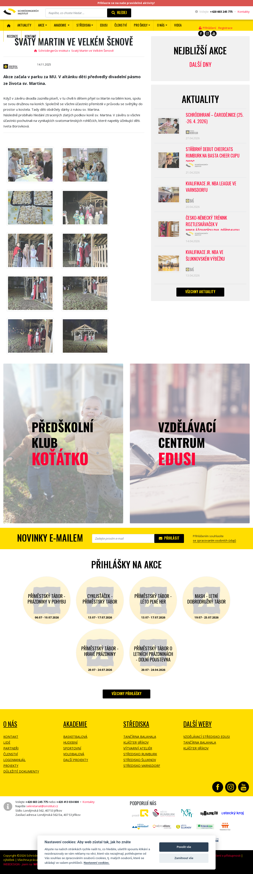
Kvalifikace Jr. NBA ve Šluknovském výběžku (206, 263)
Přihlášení (207, 28)
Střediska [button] (83, 25)
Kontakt (30, 36)
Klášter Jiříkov (136, 742)
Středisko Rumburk (140, 754)
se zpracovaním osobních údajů (214, 540)
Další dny (200, 64)
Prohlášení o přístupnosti (224, 856)
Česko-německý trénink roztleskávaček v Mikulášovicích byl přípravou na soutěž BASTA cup (214, 228)
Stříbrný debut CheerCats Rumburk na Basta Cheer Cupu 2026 (214, 156)
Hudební (70, 742)
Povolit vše (184, 847)
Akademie (75, 724)
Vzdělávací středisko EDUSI (206, 737)
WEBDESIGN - (21, 864)
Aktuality (24, 25)
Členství (10, 754)
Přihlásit (169, 538)
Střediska (136, 724)
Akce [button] (41, 25)
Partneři (10, 748)
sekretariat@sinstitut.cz (42, 806)
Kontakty (244, 12)
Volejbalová (73, 754)
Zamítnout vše (183, 858)
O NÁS (10, 724)
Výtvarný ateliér (137, 748)
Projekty (10, 765)
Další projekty (75, 760)
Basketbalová (75, 737)
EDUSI (104, 25)
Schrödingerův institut (51, 51)
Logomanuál (14, 760)
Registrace (225, 28)
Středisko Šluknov (139, 760)
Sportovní (72, 748)
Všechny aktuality (200, 300)
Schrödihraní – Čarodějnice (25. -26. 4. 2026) (212, 119)
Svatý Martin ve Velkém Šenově (92, 51)
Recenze (12, 36)
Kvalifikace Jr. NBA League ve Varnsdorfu (212, 191)
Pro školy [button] (140, 25)
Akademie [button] (60, 25)
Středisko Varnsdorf (141, 765)
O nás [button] (161, 25)
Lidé (6, 742)
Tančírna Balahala (139, 737)
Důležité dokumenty (21, 771)
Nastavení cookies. (97, 862)
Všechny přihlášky (126, 693)
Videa (178, 25)
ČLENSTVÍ (120, 25)
